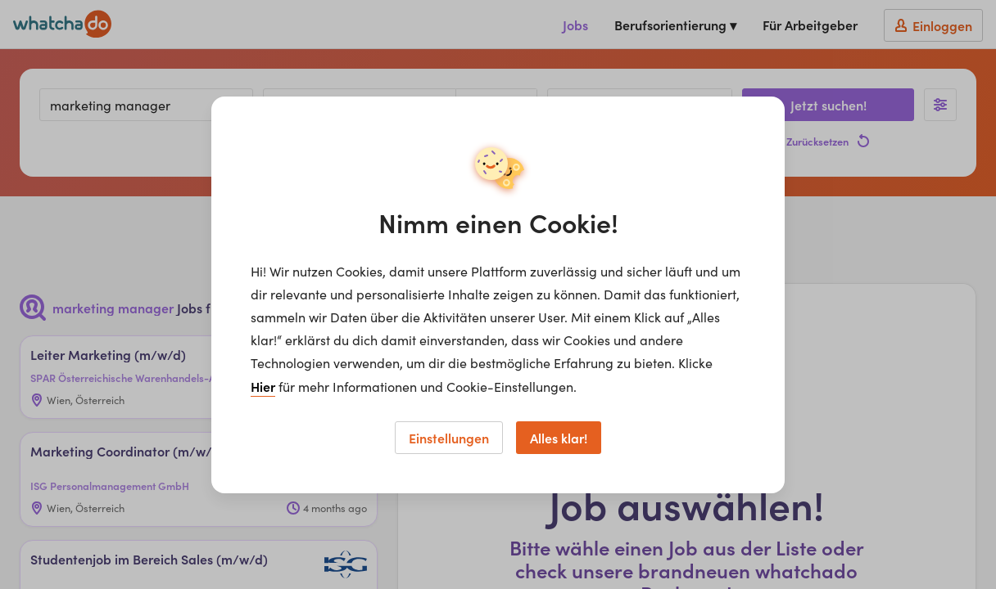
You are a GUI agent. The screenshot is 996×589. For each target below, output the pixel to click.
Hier (263, 386)
